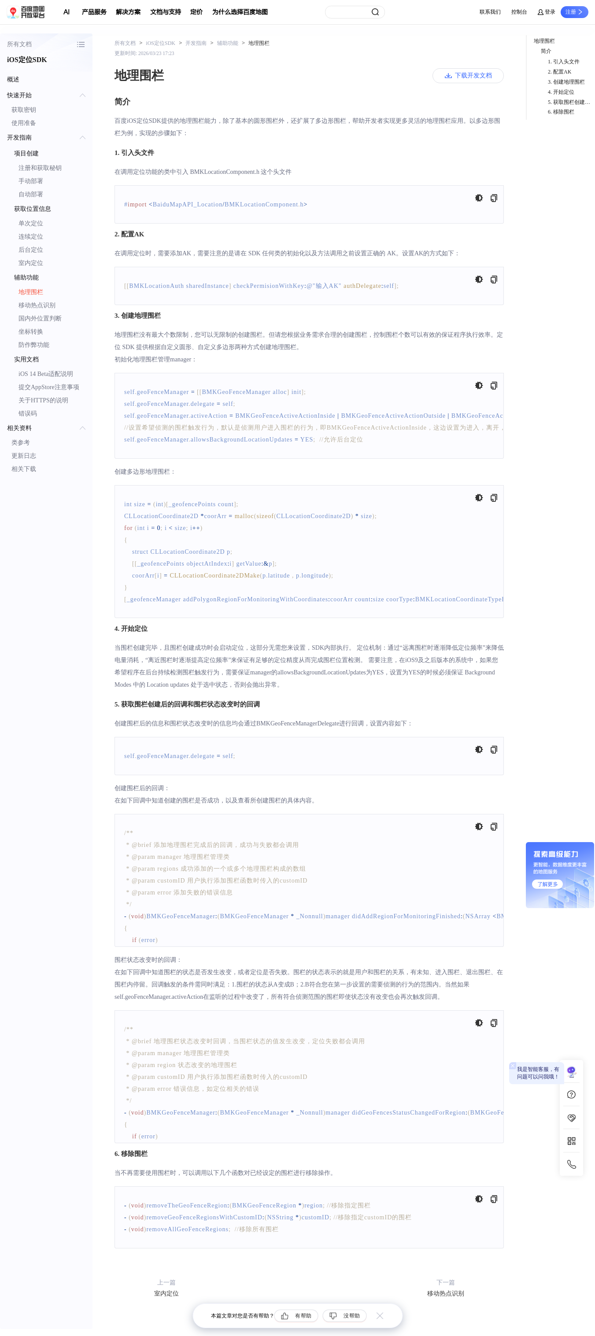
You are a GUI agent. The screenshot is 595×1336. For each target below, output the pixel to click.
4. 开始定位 (561, 92)
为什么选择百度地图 (240, 12)
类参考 (20, 442)
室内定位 (30, 263)
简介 (546, 51)
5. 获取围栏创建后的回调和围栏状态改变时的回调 (571, 102)
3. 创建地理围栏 (566, 82)
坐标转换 (30, 331)
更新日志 (23, 456)
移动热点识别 (36, 305)
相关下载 (23, 469)
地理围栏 (30, 292)
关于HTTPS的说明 (43, 400)
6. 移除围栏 (561, 112)
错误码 (27, 413)
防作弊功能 (33, 345)
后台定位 (30, 250)
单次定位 (30, 223)
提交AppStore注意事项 (48, 387)
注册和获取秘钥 (40, 168)
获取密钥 (23, 110)
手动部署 (30, 181)
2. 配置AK (559, 72)
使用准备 (23, 123)
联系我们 (490, 12)
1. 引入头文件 (564, 62)
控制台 (519, 12)
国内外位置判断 (40, 318)
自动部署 (30, 194)
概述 (13, 79)
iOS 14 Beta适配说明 (45, 374)
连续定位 (30, 236)
